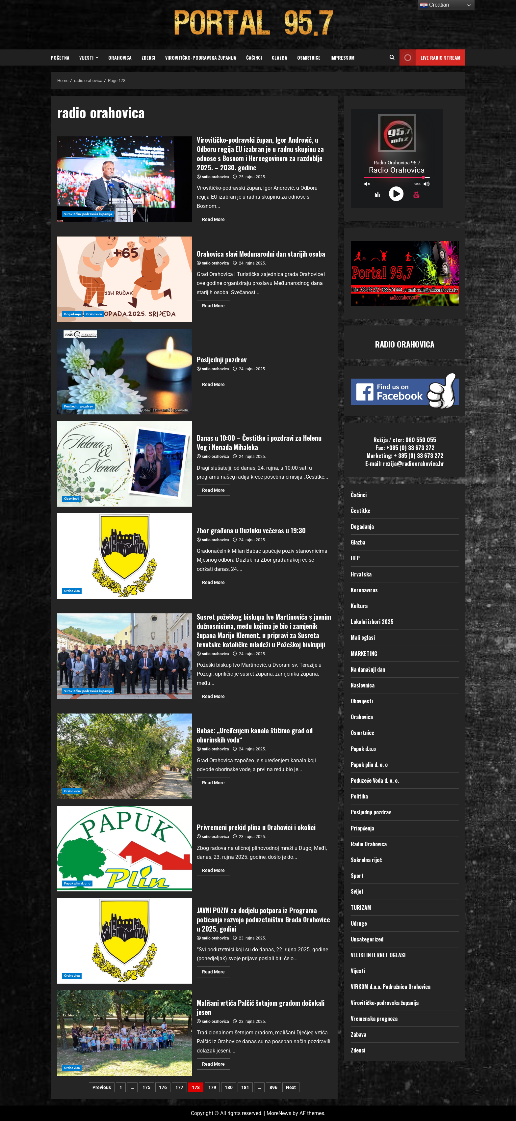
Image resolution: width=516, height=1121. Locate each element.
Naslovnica (362, 685)
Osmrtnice (309, 57)
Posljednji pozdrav (124, 371)
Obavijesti (71, 498)
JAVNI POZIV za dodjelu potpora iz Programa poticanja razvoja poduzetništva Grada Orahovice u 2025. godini (124, 941)
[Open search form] (392, 57)
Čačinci (254, 57)
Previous (101, 1087)
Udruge (359, 923)
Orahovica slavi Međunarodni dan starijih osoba (124, 279)
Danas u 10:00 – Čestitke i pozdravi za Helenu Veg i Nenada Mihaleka (124, 464)
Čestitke (360, 511)
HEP (355, 558)
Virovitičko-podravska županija (200, 57)
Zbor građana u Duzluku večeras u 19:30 (124, 556)
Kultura (359, 606)
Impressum (342, 57)
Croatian (434, 5)
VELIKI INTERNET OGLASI (378, 955)
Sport (357, 876)
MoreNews (279, 1113)
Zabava (358, 1034)
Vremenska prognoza (374, 1019)
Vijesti (86, 57)
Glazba (279, 57)
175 (146, 1087)
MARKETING (364, 654)
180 (229, 1087)
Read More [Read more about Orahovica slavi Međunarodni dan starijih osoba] (216, 304)
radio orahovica (215, 177)
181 (245, 1087)
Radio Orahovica (369, 844)
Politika (359, 796)
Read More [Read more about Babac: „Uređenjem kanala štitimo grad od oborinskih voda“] (216, 781)
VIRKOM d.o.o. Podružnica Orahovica (390, 987)
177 (179, 1087)
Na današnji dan (368, 669)
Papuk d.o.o (363, 749)
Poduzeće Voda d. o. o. (375, 780)
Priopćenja (362, 828)
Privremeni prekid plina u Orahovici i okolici (124, 848)
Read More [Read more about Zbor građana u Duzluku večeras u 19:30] (216, 581)
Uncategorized (367, 939)
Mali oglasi (363, 637)
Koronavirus (364, 590)
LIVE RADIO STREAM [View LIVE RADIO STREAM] (430, 57)
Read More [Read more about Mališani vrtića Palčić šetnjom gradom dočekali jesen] (216, 1062)
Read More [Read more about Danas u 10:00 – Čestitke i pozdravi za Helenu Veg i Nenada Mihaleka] (216, 489)
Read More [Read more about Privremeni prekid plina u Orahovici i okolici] (216, 869)
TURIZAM (361, 907)
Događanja (72, 314)
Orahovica (120, 57)
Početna (60, 57)
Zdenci (148, 57)
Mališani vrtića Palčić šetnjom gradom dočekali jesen (124, 1033)
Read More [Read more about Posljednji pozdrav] (216, 383)
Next (291, 1087)
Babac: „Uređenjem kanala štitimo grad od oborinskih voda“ (124, 756)
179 (212, 1087)
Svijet (357, 891)
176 (163, 1087)
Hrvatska (361, 574)
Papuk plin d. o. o (77, 883)
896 (273, 1087)
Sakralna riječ (366, 860)
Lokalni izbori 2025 (372, 622)
